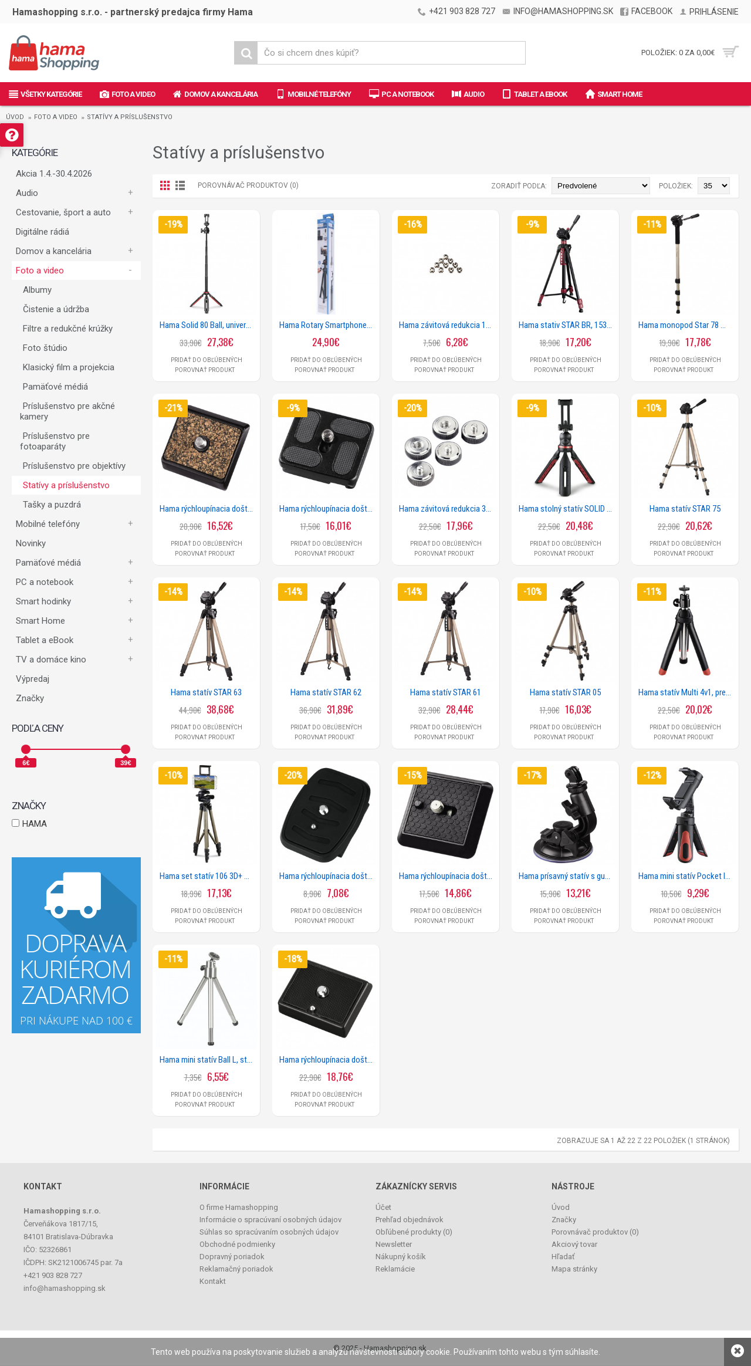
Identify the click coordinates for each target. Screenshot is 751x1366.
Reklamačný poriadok (236, 1268)
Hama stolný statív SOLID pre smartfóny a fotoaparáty (567, 508)
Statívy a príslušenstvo (129, 117)
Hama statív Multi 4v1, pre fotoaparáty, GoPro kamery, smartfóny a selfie (687, 692)
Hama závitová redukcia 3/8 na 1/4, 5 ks (447, 508)
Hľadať (563, 1256)
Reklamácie (395, 1268)
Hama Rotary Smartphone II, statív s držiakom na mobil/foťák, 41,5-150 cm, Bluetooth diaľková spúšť (328, 325)
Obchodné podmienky (237, 1244)
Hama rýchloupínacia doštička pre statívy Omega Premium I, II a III (328, 1059)
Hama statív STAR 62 (325, 692)
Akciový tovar (574, 1244)
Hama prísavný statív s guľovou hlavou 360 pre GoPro (567, 876)
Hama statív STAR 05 (565, 692)
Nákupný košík (401, 1256)
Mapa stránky (574, 1268)
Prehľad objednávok (410, 1219)
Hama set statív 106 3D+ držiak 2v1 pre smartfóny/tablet (208, 876)
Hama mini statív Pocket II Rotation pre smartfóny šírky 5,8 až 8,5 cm (687, 876)
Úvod (15, 117)
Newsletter (394, 1244)
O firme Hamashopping (238, 1207)
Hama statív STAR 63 (206, 692)
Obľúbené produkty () (414, 1232)
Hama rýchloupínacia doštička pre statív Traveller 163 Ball (208, 508)
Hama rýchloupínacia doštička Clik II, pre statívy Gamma (447, 876)
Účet (383, 1207)
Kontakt (212, 1281)
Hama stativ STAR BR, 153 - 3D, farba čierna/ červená (567, 325)
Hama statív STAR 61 (445, 692)
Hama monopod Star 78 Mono (687, 325)
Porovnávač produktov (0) (248, 185)
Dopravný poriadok (232, 1256)
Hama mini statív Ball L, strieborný (208, 1059)
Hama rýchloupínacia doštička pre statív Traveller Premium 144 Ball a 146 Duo (328, 508)
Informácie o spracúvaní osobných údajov (270, 1219)
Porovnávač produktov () (595, 1232)
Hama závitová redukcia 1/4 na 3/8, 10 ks (447, 325)
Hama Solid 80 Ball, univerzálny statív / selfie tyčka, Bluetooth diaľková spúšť (208, 325)
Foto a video (55, 117)
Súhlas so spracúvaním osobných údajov (269, 1232)
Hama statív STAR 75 (684, 508)
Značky (30, 698)
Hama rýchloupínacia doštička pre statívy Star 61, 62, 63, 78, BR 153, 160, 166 (328, 876)
